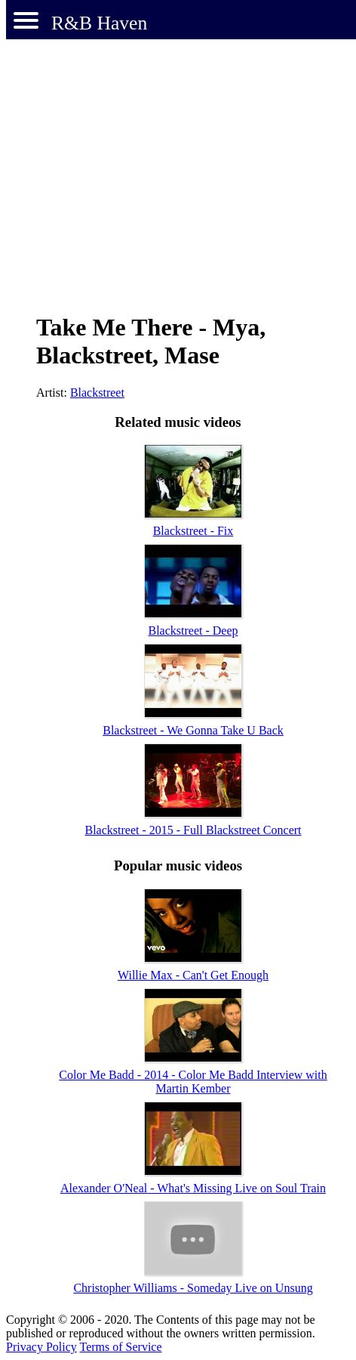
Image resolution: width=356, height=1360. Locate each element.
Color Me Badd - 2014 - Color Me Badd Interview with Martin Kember (193, 1081)
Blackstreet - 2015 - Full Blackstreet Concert (192, 830)
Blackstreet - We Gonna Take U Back (193, 730)
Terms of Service (120, 1346)
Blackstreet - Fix (193, 530)
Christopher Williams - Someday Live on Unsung (192, 1287)
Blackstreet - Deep (193, 630)
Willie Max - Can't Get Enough (193, 975)
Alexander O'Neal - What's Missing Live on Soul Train (193, 1188)
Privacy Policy (41, 1346)
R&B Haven (99, 23)
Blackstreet (97, 392)
